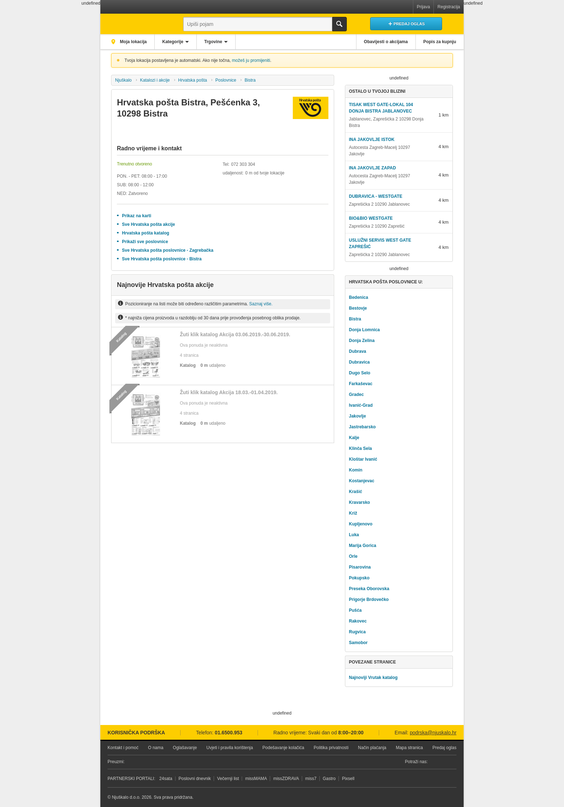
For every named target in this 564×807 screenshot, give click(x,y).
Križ (353, 513)
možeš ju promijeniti (251, 60)
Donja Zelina (361, 340)
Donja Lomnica (364, 329)
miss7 (311, 778)
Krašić (355, 491)
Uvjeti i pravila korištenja (229, 748)
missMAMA (256, 778)
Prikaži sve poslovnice (145, 241)
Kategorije (172, 41)
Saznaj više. (261, 303)
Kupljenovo (360, 523)
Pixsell (348, 778)
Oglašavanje (185, 748)
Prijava (423, 6)
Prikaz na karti (136, 215)
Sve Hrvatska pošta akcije (148, 224)
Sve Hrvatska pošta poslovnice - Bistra (161, 258)
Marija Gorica (362, 545)
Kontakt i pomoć (123, 748)
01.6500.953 (228, 732)
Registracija (448, 6)
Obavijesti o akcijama (386, 41)
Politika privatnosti (331, 748)
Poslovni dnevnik (194, 778)
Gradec (356, 394)
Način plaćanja (372, 748)
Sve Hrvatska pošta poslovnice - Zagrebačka (167, 250)
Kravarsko (359, 502)
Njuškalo (123, 80)
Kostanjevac (361, 480)
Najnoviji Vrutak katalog (373, 677)
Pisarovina (360, 567)
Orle (353, 556)
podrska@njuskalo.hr (433, 732)
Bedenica (358, 297)
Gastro (329, 778)
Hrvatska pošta (192, 80)
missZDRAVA (286, 778)
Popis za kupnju (439, 41)
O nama (155, 748)
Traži (339, 24)
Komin (355, 470)
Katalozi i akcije (155, 80)
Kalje (354, 437)
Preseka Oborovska (369, 588)
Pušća (355, 610)
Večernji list (228, 778)
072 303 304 (243, 164)
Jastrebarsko (362, 426)
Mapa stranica (409, 748)
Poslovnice (225, 80)
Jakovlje (357, 416)
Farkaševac (360, 383)
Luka (354, 534)
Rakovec (358, 621)
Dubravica (359, 362)
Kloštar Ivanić (363, 459)
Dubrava (357, 351)
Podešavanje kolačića (283, 748)
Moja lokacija (133, 41)
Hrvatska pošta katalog (145, 233)
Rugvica (357, 631)
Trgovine (213, 41)
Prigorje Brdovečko (369, 599)
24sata (165, 778)
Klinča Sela (360, 448)
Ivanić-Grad (361, 405)
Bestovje (358, 308)
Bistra (250, 80)
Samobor (358, 642)
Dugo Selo (359, 372)
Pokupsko (359, 577)
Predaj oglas (444, 748)
